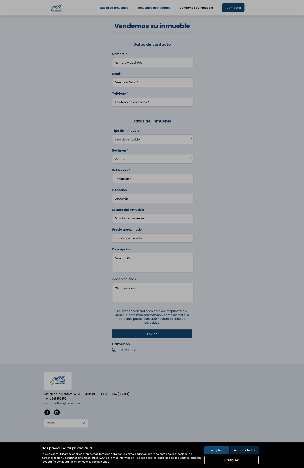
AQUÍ (102, 458)
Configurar (231, 460)
